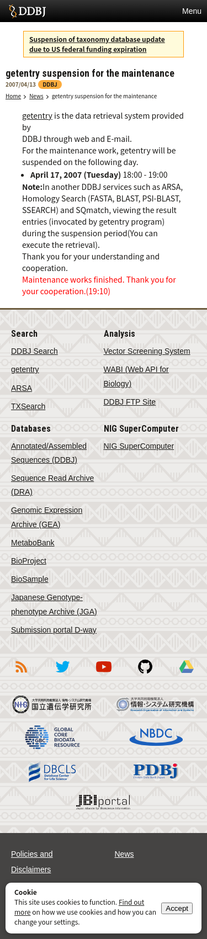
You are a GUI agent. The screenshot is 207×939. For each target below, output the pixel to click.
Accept (177, 908)
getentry (37, 115)
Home (13, 96)
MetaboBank (33, 542)
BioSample (30, 579)
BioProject (28, 560)
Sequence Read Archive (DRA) (52, 485)
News (36, 96)
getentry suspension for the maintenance (104, 96)
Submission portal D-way (54, 629)
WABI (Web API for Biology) (136, 376)
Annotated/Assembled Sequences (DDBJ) (49, 453)
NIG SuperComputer (139, 446)
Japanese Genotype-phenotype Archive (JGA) (54, 604)
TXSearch (28, 406)
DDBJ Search (34, 351)
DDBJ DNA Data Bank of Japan (27, 11)
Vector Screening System (147, 351)
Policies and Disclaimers (32, 862)
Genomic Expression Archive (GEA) (46, 517)
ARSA (21, 388)
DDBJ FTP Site (130, 401)
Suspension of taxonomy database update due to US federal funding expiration (97, 44)
